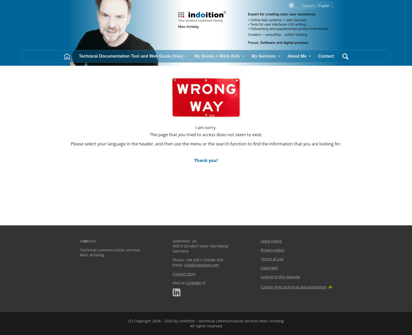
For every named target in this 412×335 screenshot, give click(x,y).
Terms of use (272, 258)
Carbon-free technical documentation (294, 287)
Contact (326, 56)
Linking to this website (280, 276)
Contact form (184, 273)
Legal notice (271, 240)
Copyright (269, 267)
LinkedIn (194, 282)
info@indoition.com (201, 264)
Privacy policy (272, 249)
